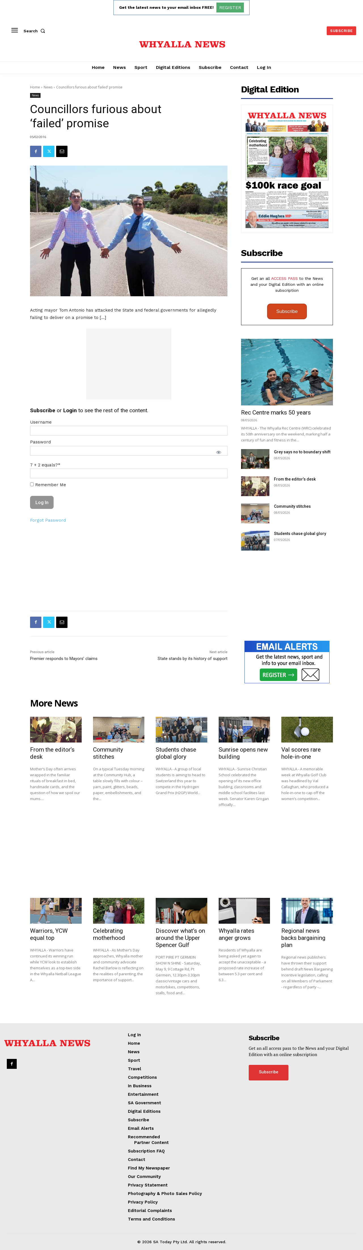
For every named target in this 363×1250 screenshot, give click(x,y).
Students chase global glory (300, 533)
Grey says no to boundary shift (302, 452)
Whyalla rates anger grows (236, 934)
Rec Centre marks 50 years (276, 412)
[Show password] (218, 452)
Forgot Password (48, 520)
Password (40, 442)
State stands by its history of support (192, 658)
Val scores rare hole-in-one (301, 753)
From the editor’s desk (295, 479)
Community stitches (292, 506)
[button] (35, 31)
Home (35, 87)
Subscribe (287, 311)
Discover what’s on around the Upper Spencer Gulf (180, 937)
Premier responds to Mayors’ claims (64, 658)
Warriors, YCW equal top (49, 934)
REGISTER (230, 7)
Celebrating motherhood (109, 934)
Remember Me (48, 484)
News (48, 87)
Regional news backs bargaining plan (303, 937)
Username (41, 422)
